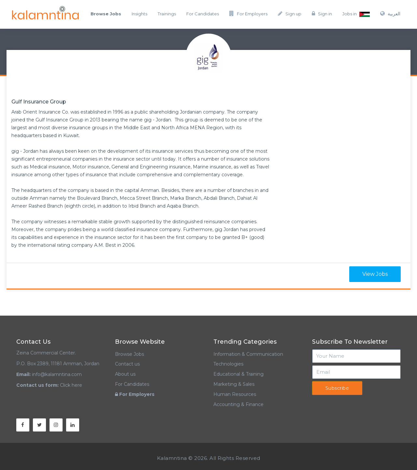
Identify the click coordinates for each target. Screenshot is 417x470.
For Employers (248, 13)
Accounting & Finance (238, 404)
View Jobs (375, 274)
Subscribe (337, 388)
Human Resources (234, 394)
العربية (390, 14)
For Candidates (202, 13)
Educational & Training (238, 374)
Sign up (289, 13)
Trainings (167, 13)
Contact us (127, 364)
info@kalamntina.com (57, 374)
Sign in (322, 13)
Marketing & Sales (233, 384)
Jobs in (356, 14)
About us (125, 374)
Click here (71, 385)
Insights (139, 13)
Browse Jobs (129, 354)
